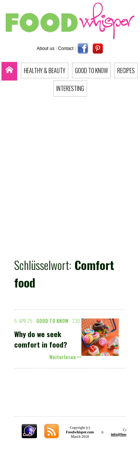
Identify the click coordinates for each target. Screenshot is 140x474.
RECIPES (126, 70)
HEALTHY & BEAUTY (44, 70)
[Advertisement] (70, 175)
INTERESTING (70, 88)
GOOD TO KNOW (91, 70)
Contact (66, 48)
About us (45, 48)
